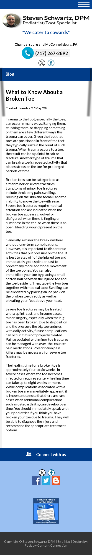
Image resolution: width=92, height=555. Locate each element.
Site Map (64, 541)
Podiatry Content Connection (46, 545)
